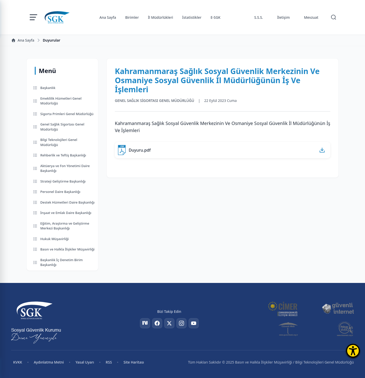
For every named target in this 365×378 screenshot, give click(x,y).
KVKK (17, 362)
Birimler (132, 17)
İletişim (283, 17)
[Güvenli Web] (288, 329)
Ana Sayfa (107, 17)
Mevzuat (311, 17)
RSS (109, 362)
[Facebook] (157, 323)
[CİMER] (283, 308)
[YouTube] (194, 323)
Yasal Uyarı (85, 362)
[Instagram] (181, 323)
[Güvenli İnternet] (338, 308)
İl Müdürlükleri (160, 17)
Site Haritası (133, 362)
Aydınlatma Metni (49, 362)
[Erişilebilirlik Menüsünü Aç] (353, 351)
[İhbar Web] (345, 329)
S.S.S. (258, 17)
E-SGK (216, 17)
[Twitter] (169, 323)
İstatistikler (192, 17)
